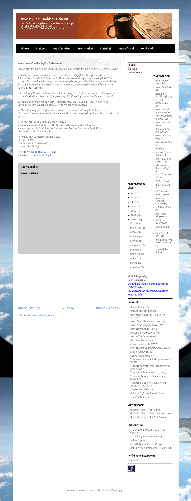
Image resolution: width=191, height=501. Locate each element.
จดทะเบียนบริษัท (61, 48)
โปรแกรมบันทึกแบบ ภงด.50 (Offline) (148, 372)
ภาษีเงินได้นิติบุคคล (160, 215)
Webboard (147, 48)
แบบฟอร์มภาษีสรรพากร (142, 355)
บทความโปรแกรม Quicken (160, 201)
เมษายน (134, 258)
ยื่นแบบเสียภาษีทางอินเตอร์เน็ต (145, 332)
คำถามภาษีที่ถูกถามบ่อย (163, 130)
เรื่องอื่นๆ (159, 148)
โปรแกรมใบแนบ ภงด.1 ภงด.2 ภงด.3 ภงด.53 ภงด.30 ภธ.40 (148, 384)
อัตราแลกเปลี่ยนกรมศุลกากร (144, 340)
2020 (134, 193)
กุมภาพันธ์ (135, 267)
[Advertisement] (69, 280)
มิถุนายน (134, 249)
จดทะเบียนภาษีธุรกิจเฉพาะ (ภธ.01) (147, 321)
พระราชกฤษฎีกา (163, 142)
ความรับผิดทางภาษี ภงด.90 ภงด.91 (147, 444)
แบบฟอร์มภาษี (126, 48)
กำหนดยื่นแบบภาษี (139, 307)
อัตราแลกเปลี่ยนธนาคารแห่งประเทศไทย (150, 348)
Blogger (120, 490)
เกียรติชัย (33, 152)
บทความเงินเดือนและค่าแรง (163, 111)
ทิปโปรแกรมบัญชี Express (162, 193)
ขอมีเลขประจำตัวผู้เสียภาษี (143, 311)
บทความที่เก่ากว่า (108, 308)
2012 (134, 202)
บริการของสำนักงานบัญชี (162, 167)
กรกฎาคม (135, 245)
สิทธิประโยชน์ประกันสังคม (143, 336)
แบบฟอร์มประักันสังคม (141, 352)
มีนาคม (134, 263)
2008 (134, 219)
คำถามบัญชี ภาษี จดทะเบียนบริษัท (163, 241)
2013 (134, 197)
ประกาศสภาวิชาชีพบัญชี (39, 155)
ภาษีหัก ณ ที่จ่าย (163, 207)
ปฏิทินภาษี (160, 181)
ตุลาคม (134, 232)
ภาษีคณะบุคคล (137, 440)
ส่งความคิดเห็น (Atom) (43, 315)
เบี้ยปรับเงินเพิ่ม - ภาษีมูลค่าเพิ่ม (145, 409)
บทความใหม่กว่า (29, 308)
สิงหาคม (134, 241)
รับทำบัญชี (105, 48)
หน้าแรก (24, 48)
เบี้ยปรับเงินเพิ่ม (162, 185)
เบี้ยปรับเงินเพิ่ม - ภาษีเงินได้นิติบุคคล (148, 417)
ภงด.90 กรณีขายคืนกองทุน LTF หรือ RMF (151, 448)
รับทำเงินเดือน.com (139, 397)
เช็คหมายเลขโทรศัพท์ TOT (143, 344)
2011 (134, 206)
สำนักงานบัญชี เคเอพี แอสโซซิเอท (147, 393)
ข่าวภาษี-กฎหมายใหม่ (161, 101)
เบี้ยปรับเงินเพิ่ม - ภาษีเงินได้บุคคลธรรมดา (150, 413)
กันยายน (134, 236)
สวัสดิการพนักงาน (160, 221)
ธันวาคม (134, 223)
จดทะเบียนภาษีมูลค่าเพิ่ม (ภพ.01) (146, 325)
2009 (134, 215)
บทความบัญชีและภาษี (162, 82)
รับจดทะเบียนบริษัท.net (141, 389)
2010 (134, 210)
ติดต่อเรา (41, 48)
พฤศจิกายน (136, 227)
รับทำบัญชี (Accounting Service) (146, 436)
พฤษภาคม (135, 254)
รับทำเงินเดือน (85, 48)
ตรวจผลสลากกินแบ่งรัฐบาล (143, 329)
